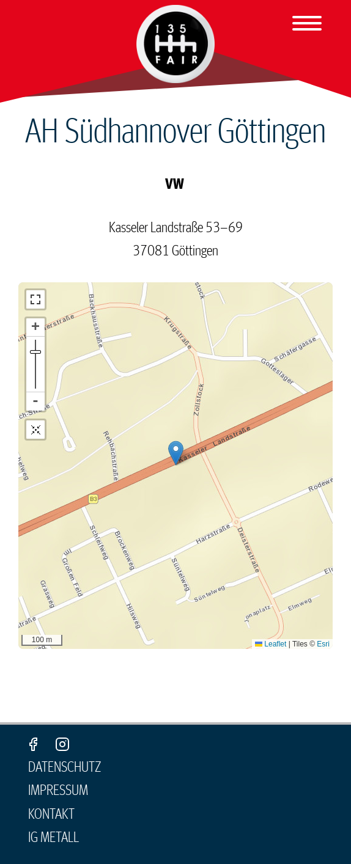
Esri (323, 644)
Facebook (33, 743)
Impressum (58, 790)
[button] (175, 453)
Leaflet (270, 644)
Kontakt (51, 814)
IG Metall (53, 837)
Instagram (62, 743)
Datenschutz (65, 767)
